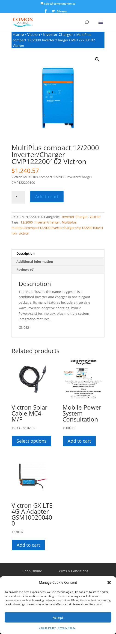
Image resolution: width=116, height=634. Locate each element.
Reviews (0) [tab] (25, 269)
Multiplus (69, 222)
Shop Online (32, 571)
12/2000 (27, 222)
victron (24, 233)
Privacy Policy (66, 628)
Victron (33, 34)
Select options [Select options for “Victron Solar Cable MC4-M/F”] (32, 441)
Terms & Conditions (72, 571)
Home (18, 34)
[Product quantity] (18, 197)
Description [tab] (25, 253)
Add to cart (47, 196)
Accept (58, 617)
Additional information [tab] (34, 261)
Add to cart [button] (79, 441)
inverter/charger (47, 222)
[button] (109, 582)
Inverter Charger (58, 34)
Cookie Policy (47, 628)
